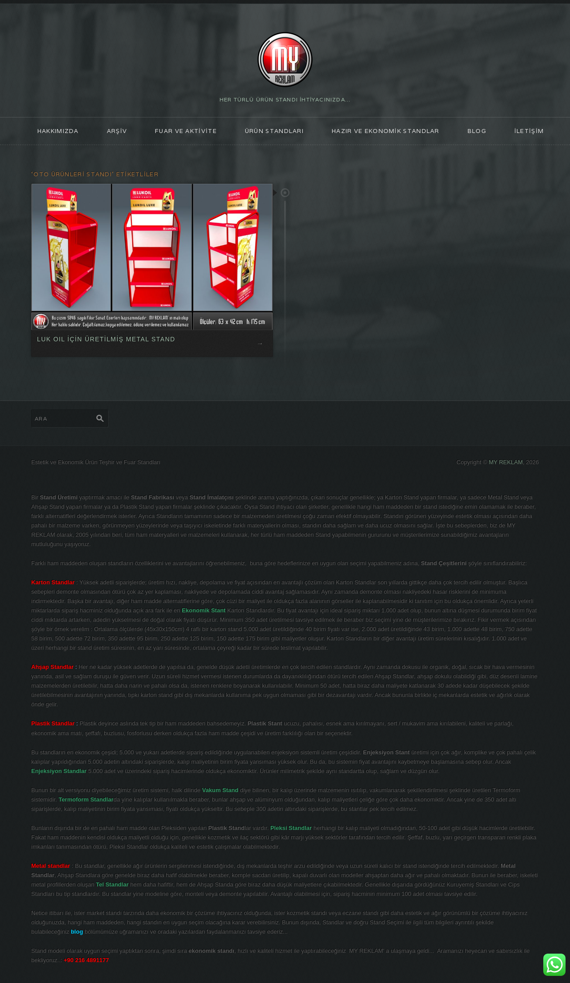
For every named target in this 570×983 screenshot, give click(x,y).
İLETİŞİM (529, 131)
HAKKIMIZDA (58, 131)
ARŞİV (117, 131)
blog (477, 131)
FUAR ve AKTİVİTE (186, 131)
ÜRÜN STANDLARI (274, 131)
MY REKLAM (506, 462)
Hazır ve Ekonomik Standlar (386, 131)
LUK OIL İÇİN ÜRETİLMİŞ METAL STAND (106, 339)
